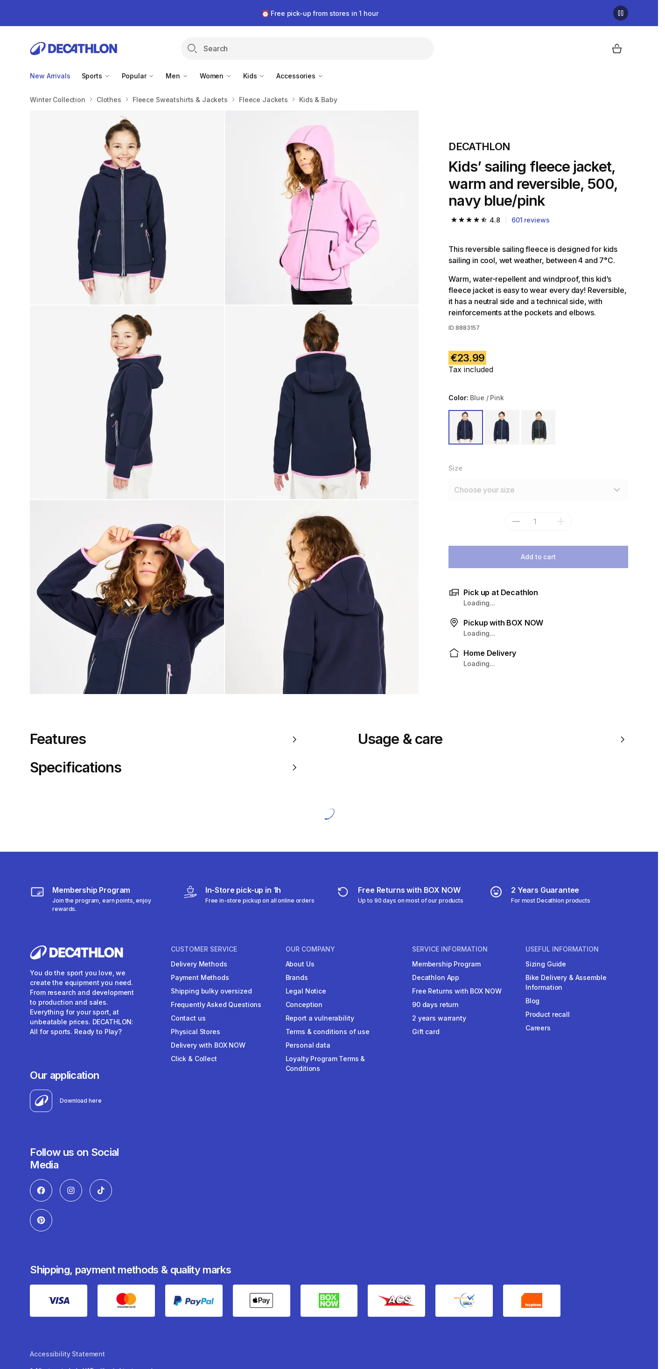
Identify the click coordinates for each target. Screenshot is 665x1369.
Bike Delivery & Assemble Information (566, 982)
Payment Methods (200, 977)
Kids (254, 76)
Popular (138, 76)
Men (177, 76)
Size (455, 468)
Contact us (188, 1018)
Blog (532, 1001)
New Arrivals (50, 76)
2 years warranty (439, 1018)
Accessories (299, 76)
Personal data (308, 1045)
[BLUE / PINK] (465, 427)
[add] (561, 521)
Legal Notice (306, 991)
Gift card (426, 1031)
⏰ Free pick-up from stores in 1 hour (319, 13)
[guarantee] (539, 898)
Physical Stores (195, 1031)
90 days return (435, 1004)
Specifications (165, 767)
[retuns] (399, 898)
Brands (297, 977)
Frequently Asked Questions (216, 1004)
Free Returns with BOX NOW (457, 991)
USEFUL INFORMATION (562, 949)
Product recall (547, 1014)
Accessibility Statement (67, 1354)
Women (216, 76)
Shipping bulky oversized (211, 991)
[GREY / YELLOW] (538, 427)
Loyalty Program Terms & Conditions (325, 1063)
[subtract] (516, 521)
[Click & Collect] (249, 898)
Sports (96, 76)
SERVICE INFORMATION (450, 949)
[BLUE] (502, 427)
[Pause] (620, 13)
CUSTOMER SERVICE (204, 949)
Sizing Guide (545, 964)
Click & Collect (194, 1059)
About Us (300, 964)
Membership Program (446, 964)
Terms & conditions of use (328, 1031)
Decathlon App (435, 977)
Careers (538, 1028)
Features (165, 738)
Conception (304, 1004)
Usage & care (493, 738)
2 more (385, 671)
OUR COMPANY (310, 949)
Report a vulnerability (320, 1018)
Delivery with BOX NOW (208, 1045)
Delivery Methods (199, 964)
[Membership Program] (99, 898)
